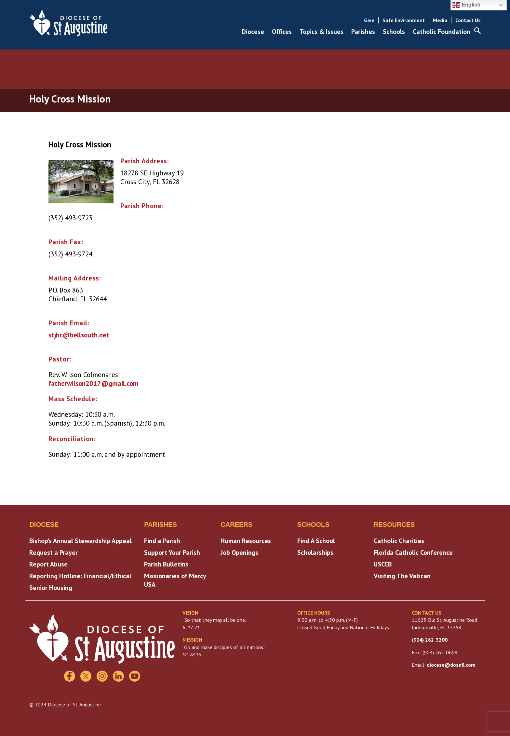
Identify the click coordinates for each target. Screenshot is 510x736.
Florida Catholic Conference (413, 552)
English (466, 5)
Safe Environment (403, 20)
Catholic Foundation (441, 31)
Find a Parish (162, 541)
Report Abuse (48, 564)
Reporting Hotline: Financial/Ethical (80, 576)
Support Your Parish (172, 552)
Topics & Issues (321, 31)
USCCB (383, 564)
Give (369, 20)
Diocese (253, 31)
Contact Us (468, 20)
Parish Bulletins (166, 564)
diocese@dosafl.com (451, 664)
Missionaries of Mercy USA (175, 580)
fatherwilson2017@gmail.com (93, 383)
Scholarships (315, 552)
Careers (236, 524)
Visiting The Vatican (402, 576)
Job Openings (239, 552)
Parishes (363, 31)
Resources (394, 524)
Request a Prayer (53, 552)
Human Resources (246, 541)
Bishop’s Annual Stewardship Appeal (80, 541)
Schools (394, 31)
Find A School (316, 541)
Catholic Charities (399, 541)
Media (440, 20)
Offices (282, 31)
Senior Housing (50, 587)
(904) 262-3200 (430, 639)
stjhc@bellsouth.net (78, 335)
